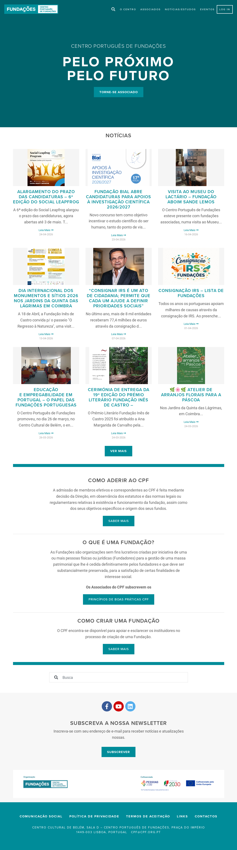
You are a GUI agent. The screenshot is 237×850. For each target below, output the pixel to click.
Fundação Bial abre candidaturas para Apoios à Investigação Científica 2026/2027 (118, 199)
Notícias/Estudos (180, 9)
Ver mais (118, 451)
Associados (150, 9)
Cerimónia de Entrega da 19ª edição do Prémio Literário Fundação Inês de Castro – (118, 397)
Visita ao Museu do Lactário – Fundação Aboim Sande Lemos (191, 197)
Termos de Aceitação (148, 816)
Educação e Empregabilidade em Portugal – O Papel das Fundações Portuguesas (46, 397)
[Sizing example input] (125, 677)
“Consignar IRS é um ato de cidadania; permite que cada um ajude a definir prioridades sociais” (118, 298)
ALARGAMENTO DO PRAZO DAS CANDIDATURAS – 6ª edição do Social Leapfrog (46, 197)
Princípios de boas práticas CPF (119, 599)
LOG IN (224, 9)
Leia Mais (46, 230)
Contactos (206, 816)
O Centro (128, 9)
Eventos (207, 9)
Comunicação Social (41, 816)
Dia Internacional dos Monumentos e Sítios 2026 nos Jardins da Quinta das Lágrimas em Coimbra (46, 298)
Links (182, 816)
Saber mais (118, 521)
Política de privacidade (94, 816)
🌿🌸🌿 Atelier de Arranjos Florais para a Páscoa (191, 395)
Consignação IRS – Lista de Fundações (191, 293)
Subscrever (118, 752)
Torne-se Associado (118, 92)
